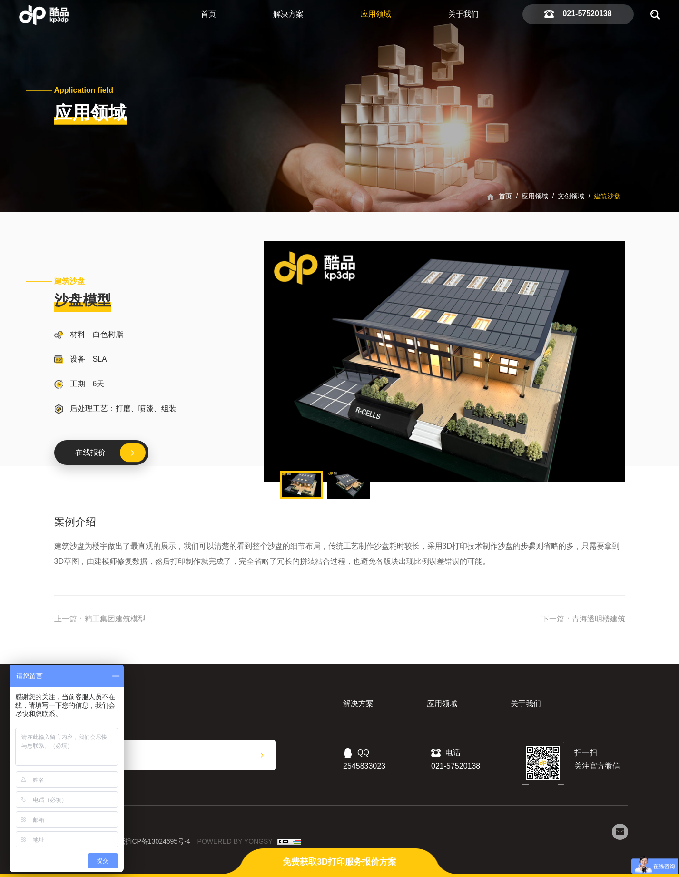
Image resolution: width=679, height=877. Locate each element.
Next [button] (620, 361)
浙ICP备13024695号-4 (157, 841)
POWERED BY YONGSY (235, 841)
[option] (444, 361)
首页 (208, 14)
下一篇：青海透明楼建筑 (583, 619)
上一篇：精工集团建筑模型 (100, 619)
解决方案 (288, 14)
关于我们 (463, 14)
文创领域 (571, 196)
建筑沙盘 (607, 196)
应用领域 (376, 14)
